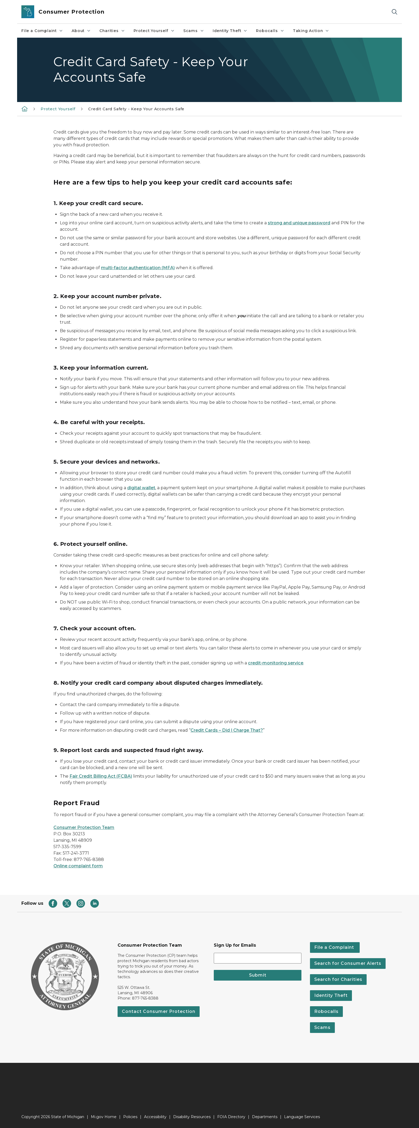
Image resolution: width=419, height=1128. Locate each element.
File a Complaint (42, 30)
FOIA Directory (231, 1116)
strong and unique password (299, 222)
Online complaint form (78, 865)
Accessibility (155, 1116)
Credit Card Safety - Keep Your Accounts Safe (136, 109)
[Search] (394, 12)
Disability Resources (192, 1116)
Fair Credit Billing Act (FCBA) (100, 776)
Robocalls (270, 30)
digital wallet (141, 487)
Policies (130, 1116)
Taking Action (311, 30)
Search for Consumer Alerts (347, 963)
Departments (264, 1116)
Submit (257, 975)
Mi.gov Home (104, 1116)
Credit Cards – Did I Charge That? (227, 730)
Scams (193, 30)
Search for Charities (338, 979)
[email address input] (257, 958)
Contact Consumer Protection (158, 1011)
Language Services (302, 1116)
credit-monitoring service (275, 662)
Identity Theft (230, 30)
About (81, 30)
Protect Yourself (154, 30)
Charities (112, 30)
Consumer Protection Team (83, 827)
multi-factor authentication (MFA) (138, 267)
